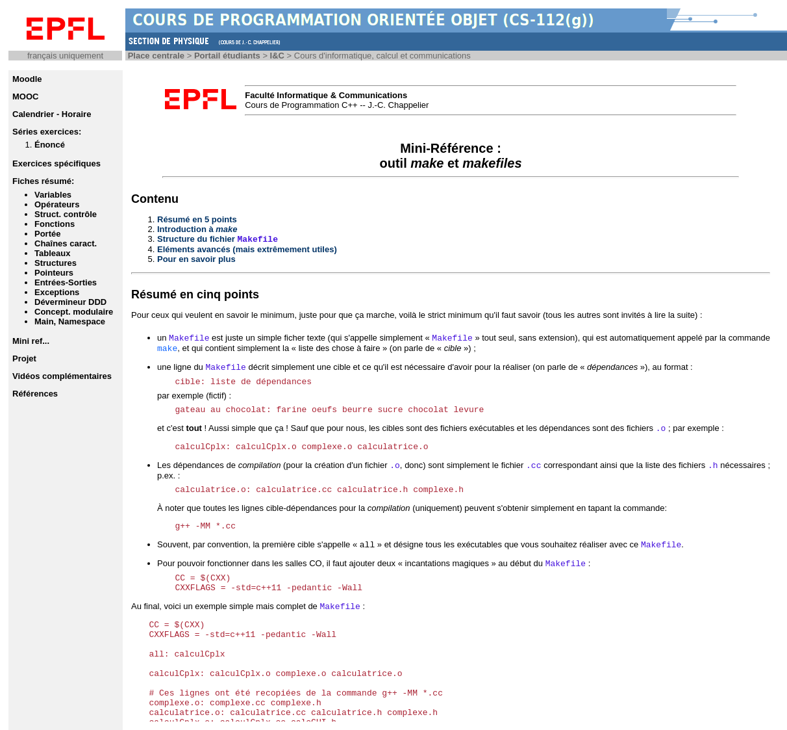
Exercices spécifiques (56, 163)
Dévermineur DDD (70, 302)
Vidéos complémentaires (62, 376)
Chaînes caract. (65, 243)
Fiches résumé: (43, 181)
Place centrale (156, 55)
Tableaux (52, 253)
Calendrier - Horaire (51, 114)
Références (35, 393)
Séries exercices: (46, 132)
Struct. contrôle (65, 214)
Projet (24, 358)
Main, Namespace (69, 321)
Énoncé (49, 145)
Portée (47, 234)
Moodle (27, 79)
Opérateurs (56, 204)
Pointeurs (53, 273)
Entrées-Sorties (65, 282)
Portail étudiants (227, 55)
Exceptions (56, 292)
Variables (52, 195)
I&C (277, 55)
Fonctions (54, 224)
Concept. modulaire (73, 312)
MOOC (25, 96)
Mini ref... (30, 341)
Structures (55, 263)
